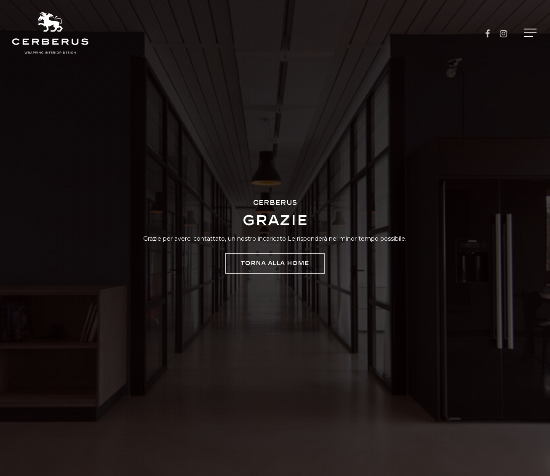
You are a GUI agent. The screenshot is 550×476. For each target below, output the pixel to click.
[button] (531, 33)
